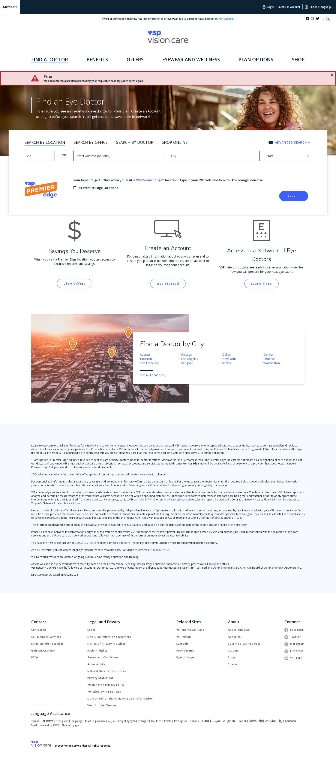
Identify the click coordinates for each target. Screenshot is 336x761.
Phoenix (268, 359)
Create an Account (289, 7)
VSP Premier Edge (149, 180)
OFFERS (135, 59)
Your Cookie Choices (102, 705)
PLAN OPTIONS (255, 59)
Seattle (227, 363)
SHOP (298, 59)
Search (293, 196)
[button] (328, 19)
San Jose (187, 363)
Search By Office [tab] (91, 142)
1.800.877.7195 (146, 499)
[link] (74, 283)
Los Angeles (189, 359)
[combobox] (276, 155)
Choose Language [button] (318, 7)
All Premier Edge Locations (98, 188)
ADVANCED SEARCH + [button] (292, 142)
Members (10, 6)
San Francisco (149, 363)
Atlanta (145, 354)
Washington (271, 363)
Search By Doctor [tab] (134, 142)
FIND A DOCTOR (49, 59)
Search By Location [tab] (45, 142)
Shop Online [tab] (175, 142)
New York (229, 359)
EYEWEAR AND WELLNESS (191, 59)
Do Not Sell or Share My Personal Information (120, 698)
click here (276, 499)
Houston (146, 359)
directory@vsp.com (179, 499)
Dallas (226, 354)
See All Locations (152, 375)
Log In (268, 7)
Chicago (186, 354)
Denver (268, 354)
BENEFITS (97, 59)
